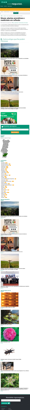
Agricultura (3, 162)
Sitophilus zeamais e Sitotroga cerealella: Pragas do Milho (11, 359)
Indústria (2, 182)
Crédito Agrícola (4, 172)
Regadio (2, 193)
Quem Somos (10, 6)
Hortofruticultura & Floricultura (23, 22)
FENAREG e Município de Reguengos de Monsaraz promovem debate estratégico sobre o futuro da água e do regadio (13, 108)
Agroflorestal (16, 22)
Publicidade (9, 409)
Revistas (1, 6)
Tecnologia (3, 194)
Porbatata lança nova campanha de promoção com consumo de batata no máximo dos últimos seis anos (14, 76)
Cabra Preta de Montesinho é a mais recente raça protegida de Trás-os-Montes (15, 370)
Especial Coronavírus (4, 175)
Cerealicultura (3, 171)
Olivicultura (3, 187)
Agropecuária (3, 167)
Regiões (2, 11)
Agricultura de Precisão (5, 165)
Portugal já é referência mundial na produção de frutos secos (12, 251)
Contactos (5, 6)
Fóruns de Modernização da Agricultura (7, 178)
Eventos (2, 176)
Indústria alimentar (4, 183)
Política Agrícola (4, 192)
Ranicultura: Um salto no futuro (6, 324)
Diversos (2, 173)
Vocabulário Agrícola (6, 11)
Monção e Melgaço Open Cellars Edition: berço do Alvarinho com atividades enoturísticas (14, 59)
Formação (2, 177)
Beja (13, 22)
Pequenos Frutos (4, 189)
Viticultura (2, 197)
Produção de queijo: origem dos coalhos (8, 307)
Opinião (2, 188)
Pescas (2, 191)
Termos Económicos (12, 11)
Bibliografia (17, 11)
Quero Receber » (15, 132)
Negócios (2, 186)
